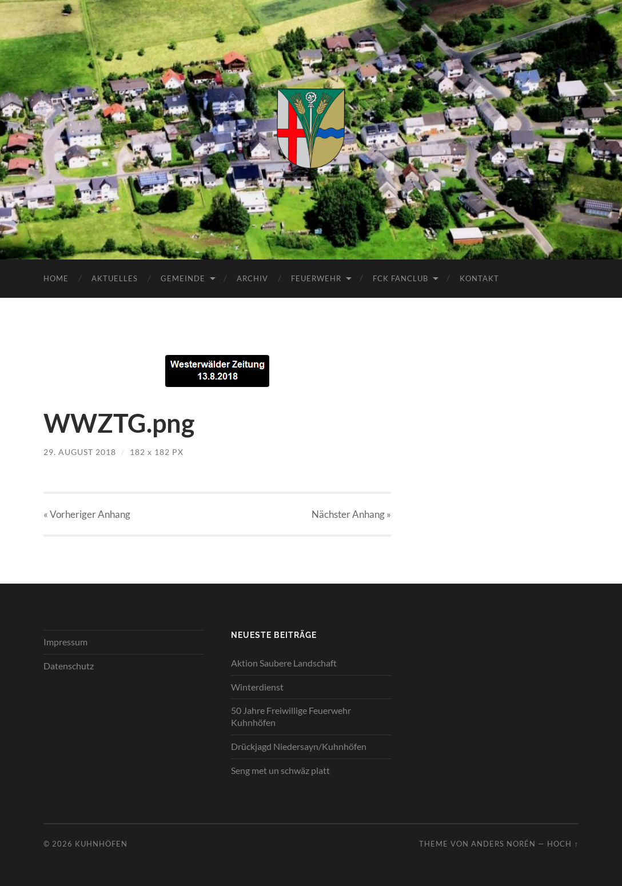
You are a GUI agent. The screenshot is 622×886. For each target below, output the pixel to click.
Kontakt (479, 278)
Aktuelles (114, 278)
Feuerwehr (316, 278)
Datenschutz (68, 665)
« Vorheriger (86, 514)
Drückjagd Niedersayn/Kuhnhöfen (298, 746)
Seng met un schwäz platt (280, 770)
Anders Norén (503, 843)
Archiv (252, 278)
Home (56, 278)
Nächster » (351, 514)
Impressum (65, 641)
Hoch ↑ (562, 843)
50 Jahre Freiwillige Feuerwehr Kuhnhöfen (291, 716)
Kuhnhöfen (101, 843)
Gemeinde (183, 278)
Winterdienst (257, 686)
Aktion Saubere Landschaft (284, 662)
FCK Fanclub (400, 278)
